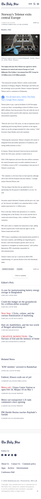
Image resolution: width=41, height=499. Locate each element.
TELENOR (19, 269)
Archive (11, 468)
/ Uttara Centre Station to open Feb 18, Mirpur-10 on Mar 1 (18, 388)
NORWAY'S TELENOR (8, 269)
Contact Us (15, 464)
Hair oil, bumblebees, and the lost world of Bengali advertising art (20, 326)
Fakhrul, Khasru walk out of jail (16, 377)
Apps (3, 468)
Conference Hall (8, 472)
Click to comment (20, 275)
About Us (5, 464)
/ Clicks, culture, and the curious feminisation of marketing (17, 314)
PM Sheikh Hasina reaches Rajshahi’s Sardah (19, 413)
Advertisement (22, 468)
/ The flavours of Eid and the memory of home (20, 337)
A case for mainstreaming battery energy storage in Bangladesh (20, 291)
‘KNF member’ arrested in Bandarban (19, 367)
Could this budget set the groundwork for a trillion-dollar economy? (19, 303)
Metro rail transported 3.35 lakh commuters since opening (16, 401)
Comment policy (29, 464)
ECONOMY (25, 24)
